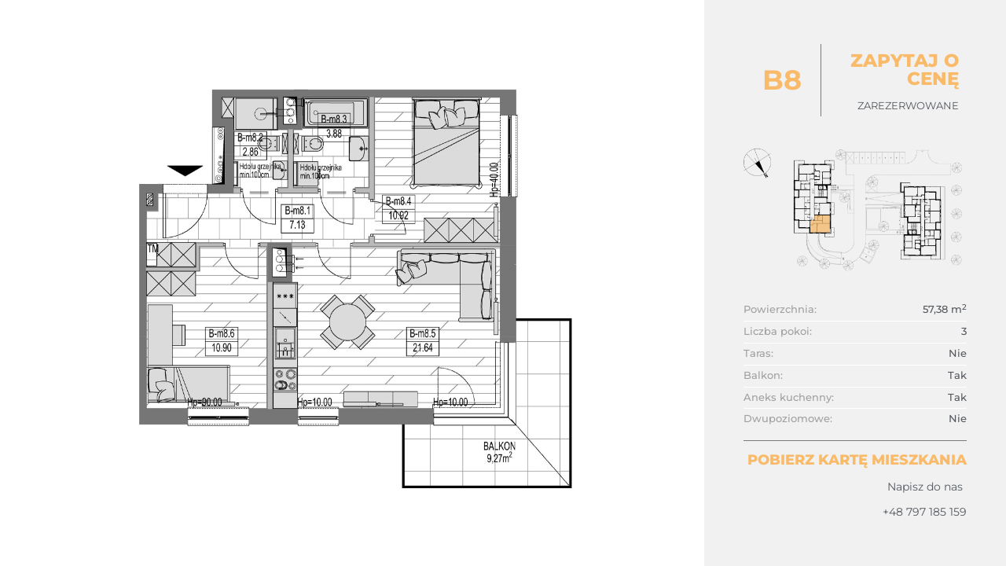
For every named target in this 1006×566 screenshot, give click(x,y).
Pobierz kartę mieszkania (857, 460)
